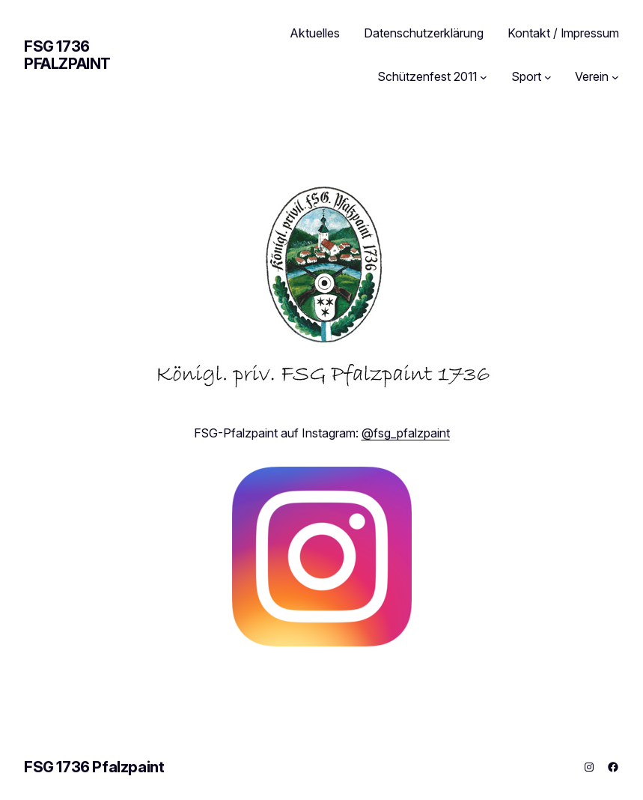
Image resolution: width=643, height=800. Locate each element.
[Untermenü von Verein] (615, 77)
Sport (526, 76)
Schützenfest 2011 (427, 76)
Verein (592, 76)
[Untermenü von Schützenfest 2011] (483, 77)
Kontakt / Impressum (563, 32)
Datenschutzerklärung (424, 32)
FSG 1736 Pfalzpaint (67, 55)
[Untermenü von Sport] (548, 77)
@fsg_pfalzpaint (406, 432)
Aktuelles (315, 32)
